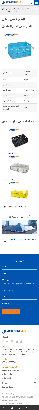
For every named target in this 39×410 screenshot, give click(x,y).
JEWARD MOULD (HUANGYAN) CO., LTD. (18, 397)
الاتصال (5, 337)
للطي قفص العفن (12, 11)
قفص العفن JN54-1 (9, 180)
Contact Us (11, 311)
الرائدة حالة (7, 374)
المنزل (8, 9)
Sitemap (4, 403)
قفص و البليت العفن (28, 9)
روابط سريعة (8, 387)
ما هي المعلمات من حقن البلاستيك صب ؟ (23, 240)
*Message (6, 280)
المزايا (5, 382)
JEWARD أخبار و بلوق (19, 216)
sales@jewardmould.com (11, 370)
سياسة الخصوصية (15, 403)
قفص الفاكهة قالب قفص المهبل (14, 206)
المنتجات (16, 9)
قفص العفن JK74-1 (9, 153)
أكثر (13, 246)
